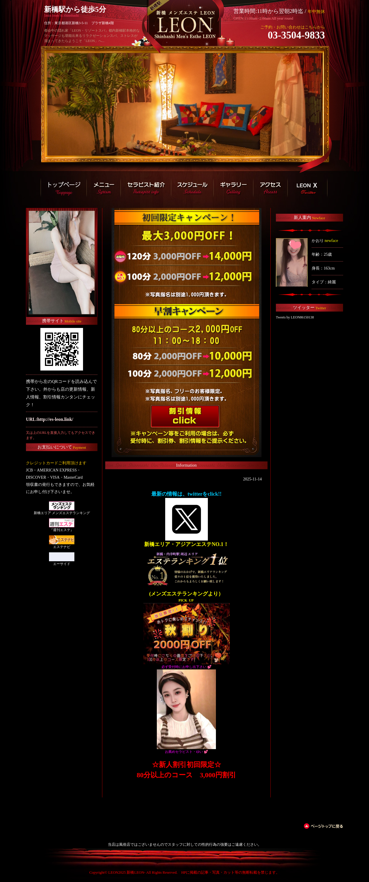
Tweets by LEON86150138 (295, 317)
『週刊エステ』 (62, 530)
